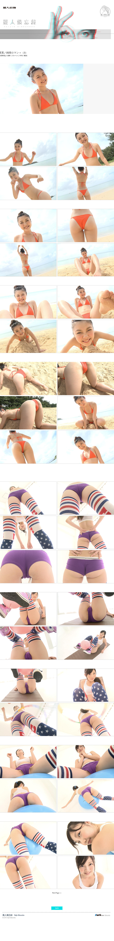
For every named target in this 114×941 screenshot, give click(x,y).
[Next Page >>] (56, 893)
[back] (56, 908)
